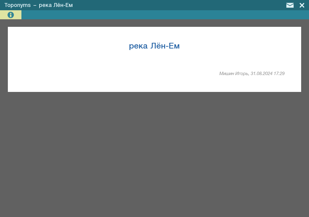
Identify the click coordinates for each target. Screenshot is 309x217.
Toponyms (17, 5)
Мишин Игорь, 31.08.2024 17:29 (252, 74)
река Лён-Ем (56, 5)
